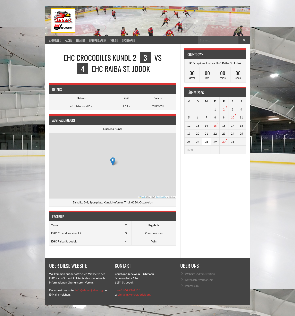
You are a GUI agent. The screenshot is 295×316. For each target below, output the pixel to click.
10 (232, 117)
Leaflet (143, 197)
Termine (80, 40)
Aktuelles (55, 40)
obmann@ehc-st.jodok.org (134, 294)
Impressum (192, 285)
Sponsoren (128, 40)
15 (215, 125)
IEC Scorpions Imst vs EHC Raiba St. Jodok (214, 63)
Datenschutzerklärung (199, 279)
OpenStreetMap (161, 197)
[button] (112, 161)
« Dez (189, 149)
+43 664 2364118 (128, 290)
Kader (68, 40)
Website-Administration (200, 274)
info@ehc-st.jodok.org (89, 290)
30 (224, 141)
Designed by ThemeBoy (236, 307)
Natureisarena (97, 40)
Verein (114, 40)
